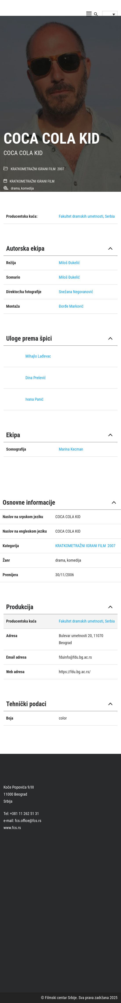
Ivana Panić (34, 399)
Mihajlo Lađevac (38, 356)
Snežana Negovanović (76, 291)
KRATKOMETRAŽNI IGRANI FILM (33, 169)
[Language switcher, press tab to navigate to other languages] (109, 14)
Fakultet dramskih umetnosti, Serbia (87, 216)
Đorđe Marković (71, 306)
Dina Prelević (35, 377)
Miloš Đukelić (69, 262)
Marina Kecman (71, 449)
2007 (60, 169)
